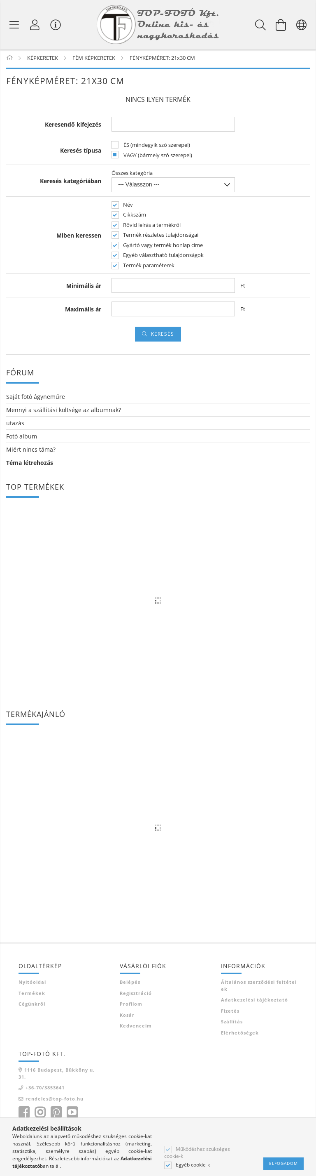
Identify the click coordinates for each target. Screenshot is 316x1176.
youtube (72, 1114)
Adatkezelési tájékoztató (254, 1001)
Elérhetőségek (240, 1034)
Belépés (130, 983)
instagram (40, 1114)
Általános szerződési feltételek (259, 987)
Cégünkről (32, 1005)
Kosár (127, 1016)
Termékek (32, 994)
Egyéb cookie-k (193, 1165)
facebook (24, 1114)
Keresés (162, 335)
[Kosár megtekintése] (281, 24)
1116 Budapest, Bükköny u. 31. (57, 1075)
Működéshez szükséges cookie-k (197, 1152)
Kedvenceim (136, 1027)
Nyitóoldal (32, 983)
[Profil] (35, 24)
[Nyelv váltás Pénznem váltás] (301, 24)
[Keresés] (260, 24)
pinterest (56, 1114)
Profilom (131, 1005)
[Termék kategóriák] (14, 24)
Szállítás (232, 1023)
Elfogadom (283, 1163)
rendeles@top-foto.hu (55, 1100)
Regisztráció (136, 994)
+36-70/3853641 (45, 1089)
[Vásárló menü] (55, 24)
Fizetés (230, 1012)
